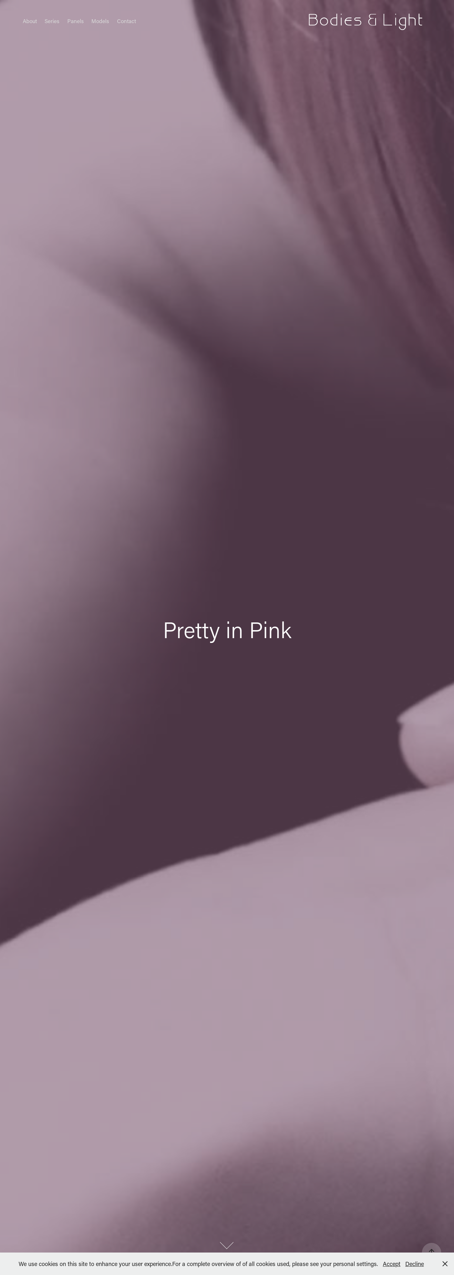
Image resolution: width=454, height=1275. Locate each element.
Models (100, 20)
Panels (75, 20)
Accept (391, 1264)
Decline (414, 1264)
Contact (126, 20)
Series (52, 20)
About (30, 20)
